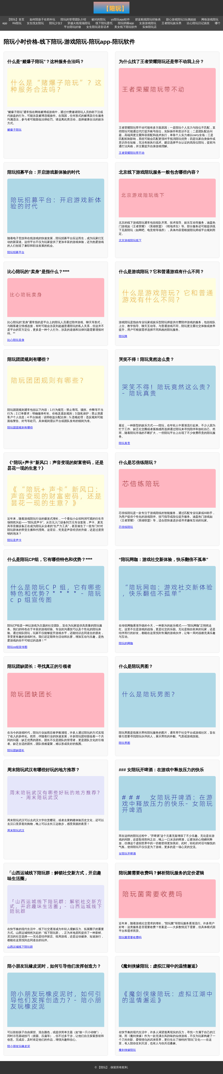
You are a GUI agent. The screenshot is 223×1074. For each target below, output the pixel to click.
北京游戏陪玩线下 (130, 240)
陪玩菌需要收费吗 (130, 937)
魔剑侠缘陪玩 (127, 1049)
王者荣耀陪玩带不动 (131, 152)
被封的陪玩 (98, 19)
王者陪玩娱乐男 (171, 23)
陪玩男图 (124, 742)
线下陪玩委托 (104, 23)
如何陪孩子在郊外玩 (42, 19)
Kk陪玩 (16, 23)
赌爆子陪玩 (14, 129)
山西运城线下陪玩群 (20, 946)
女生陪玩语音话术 (97, 26)
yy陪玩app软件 (120, 19)
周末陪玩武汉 (15, 830)
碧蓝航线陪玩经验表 (148, 19)
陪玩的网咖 (126, 643)
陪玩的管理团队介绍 (73, 19)
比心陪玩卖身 (15, 339)
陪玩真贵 (124, 443)
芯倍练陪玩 (126, 526)
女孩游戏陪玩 (147, 23)
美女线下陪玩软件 (125, 26)
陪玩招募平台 (15, 252)
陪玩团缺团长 (15, 750)
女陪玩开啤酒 (127, 853)
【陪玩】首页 (15, 19)
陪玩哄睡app (126, 23)
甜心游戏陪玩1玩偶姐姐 (181, 19)
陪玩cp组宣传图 (17, 647)
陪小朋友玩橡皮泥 (18, 1046)
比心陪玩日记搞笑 (198, 23)
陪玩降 (123, 336)
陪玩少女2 (55, 23)
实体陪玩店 (149, 26)
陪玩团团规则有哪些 (20, 427)
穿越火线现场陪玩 (78, 23)
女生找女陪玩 (35, 23)
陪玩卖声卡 (14, 540)
